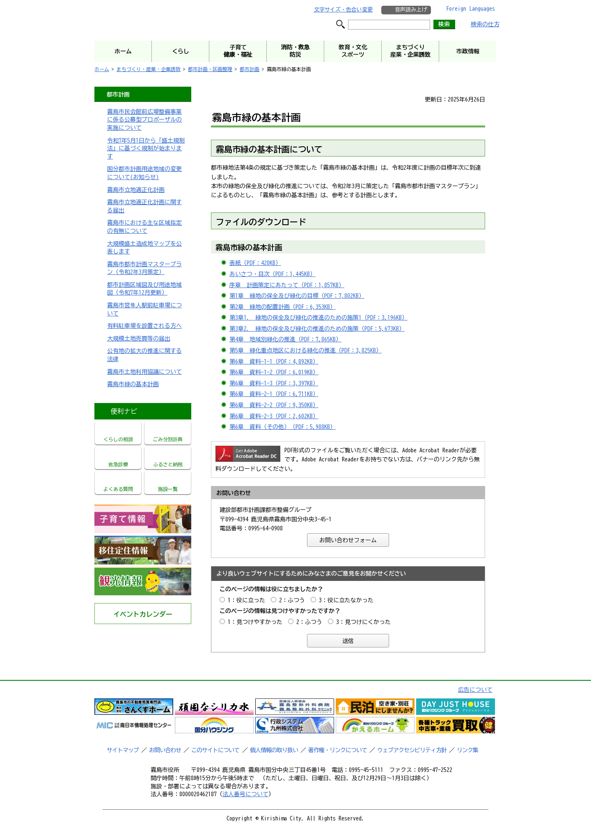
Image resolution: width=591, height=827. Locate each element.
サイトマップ (123, 750)
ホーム (101, 69)
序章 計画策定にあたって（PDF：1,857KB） (286, 285)
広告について (475, 690)
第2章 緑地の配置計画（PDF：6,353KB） (282, 307)
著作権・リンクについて (337, 750)
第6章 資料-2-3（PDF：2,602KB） (273, 416)
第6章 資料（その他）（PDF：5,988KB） (282, 427)
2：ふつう (292, 600)
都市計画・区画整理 (210, 69)
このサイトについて (215, 750)
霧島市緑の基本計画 (133, 384)
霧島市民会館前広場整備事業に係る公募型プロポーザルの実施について (144, 120)
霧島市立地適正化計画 (136, 190)
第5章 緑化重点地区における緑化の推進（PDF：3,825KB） (305, 350)
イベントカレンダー (142, 614)
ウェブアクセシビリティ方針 (412, 750)
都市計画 (249, 69)
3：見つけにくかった (363, 622)
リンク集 (467, 750)
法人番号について (245, 794)
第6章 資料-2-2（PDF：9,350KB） (273, 405)
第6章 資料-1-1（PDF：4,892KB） (273, 361)
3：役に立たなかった (346, 600)
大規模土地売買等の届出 (138, 338)
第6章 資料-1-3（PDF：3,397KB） (273, 383)
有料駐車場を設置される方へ (144, 326)
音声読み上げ (411, 9)
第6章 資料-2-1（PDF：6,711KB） (273, 394)
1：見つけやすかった (255, 622)
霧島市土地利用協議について (144, 372)
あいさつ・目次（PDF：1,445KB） (272, 274)
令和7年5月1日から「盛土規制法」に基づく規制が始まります (146, 148)
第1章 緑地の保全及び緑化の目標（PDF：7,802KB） (296, 296)
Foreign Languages (470, 9)
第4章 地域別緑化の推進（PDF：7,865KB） (285, 339)
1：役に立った (246, 600)
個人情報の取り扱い (274, 750)
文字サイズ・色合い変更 (343, 9)
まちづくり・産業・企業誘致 (149, 69)
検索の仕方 (485, 24)
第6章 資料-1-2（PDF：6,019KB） (273, 372)
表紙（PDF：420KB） (255, 263)
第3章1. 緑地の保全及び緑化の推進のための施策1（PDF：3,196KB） (318, 317)
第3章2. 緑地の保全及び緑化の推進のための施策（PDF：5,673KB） (317, 329)
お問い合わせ (165, 750)
